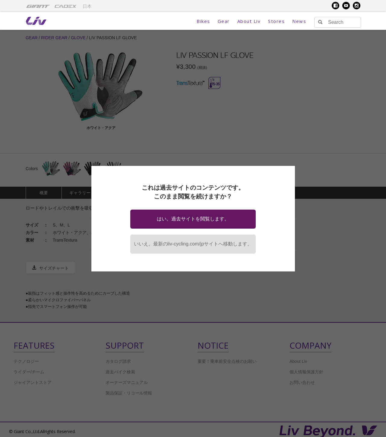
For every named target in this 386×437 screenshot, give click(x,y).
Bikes (203, 21)
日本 (87, 6)
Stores (276, 21)
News (299, 21)
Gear (224, 21)
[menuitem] (38, 6)
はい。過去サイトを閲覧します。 (193, 218)
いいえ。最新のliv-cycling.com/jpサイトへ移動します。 (193, 243)
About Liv (249, 21)
